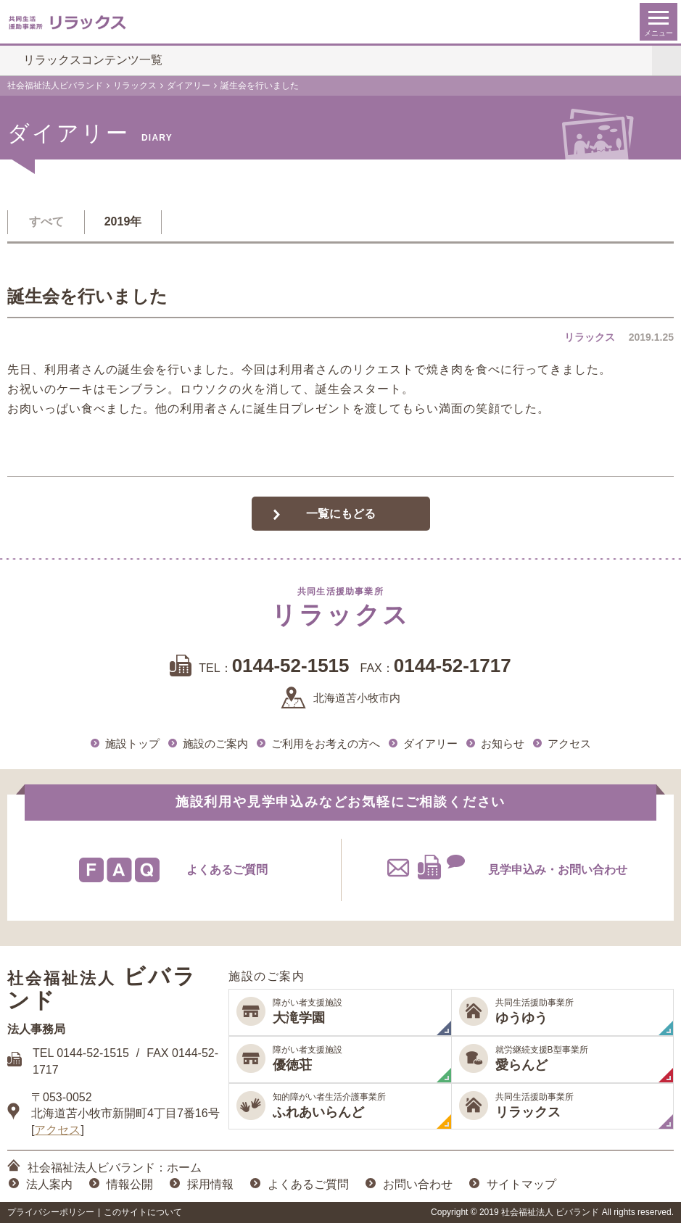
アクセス (569, 743)
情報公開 (130, 1184)
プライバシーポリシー (50, 1212)
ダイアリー (430, 743)
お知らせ (502, 743)
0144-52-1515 (93, 1053)
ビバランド (102, 988)
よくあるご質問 (308, 1184)
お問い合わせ (418, 1184)
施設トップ (132, 743)
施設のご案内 (215, 743)
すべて (46, 221)
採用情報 (210, 1184)
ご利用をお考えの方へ (325, 743)
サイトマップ (521, 1184)
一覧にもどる (341, 513)
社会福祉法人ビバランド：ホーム (115, 1167)
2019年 (123, 221)
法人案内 (49, 1184)
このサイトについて (143, 1212)
